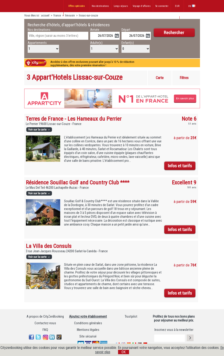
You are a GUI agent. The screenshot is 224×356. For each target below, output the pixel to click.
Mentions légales (88, 330)
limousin (70, 15)
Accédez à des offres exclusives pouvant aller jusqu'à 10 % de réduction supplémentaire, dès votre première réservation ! (92, 63)
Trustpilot (131, 317)
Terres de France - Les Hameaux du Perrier (73, 118)
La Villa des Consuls (48, 246)
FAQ (45, 330)
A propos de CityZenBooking (45, 317)
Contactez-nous (45, 323)
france (57, 15)
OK (123, 352)
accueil (45, 15)
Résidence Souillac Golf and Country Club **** (77, 182)
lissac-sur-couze (88, 15)
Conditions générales (88, 323)
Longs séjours (121, 6)
